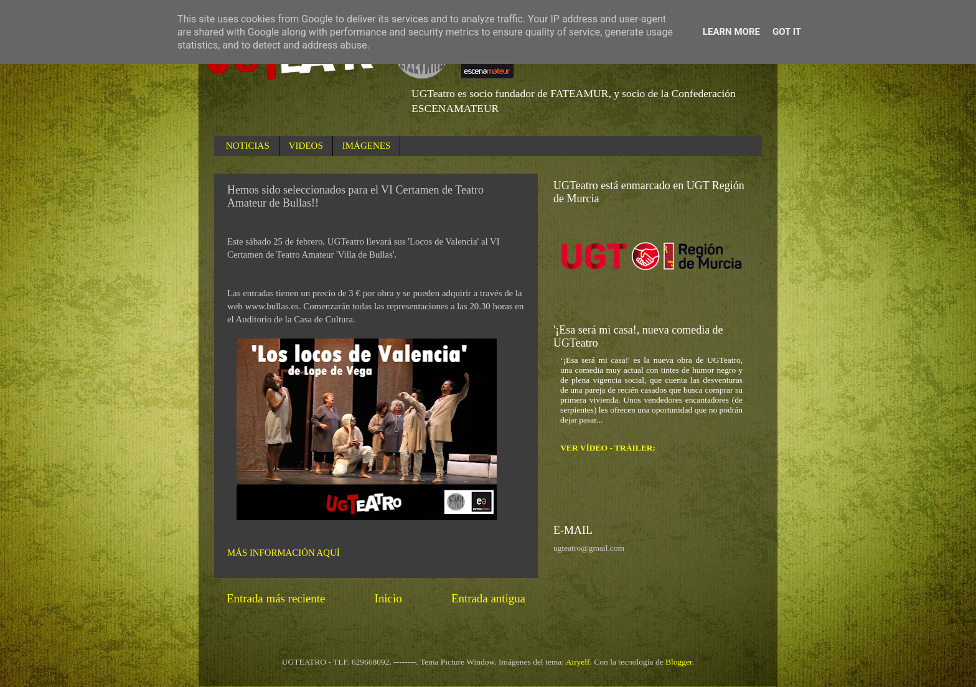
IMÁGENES (366, 146)
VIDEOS (306, 146)
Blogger (678, 661)
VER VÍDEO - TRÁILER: (607, 447)
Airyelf (578, 661)
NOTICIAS (248, 146)
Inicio (388, 598)
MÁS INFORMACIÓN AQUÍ (283, 553)
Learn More (731, 31)
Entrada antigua (488, 598)
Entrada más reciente (276, 598)
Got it (786, 31)
